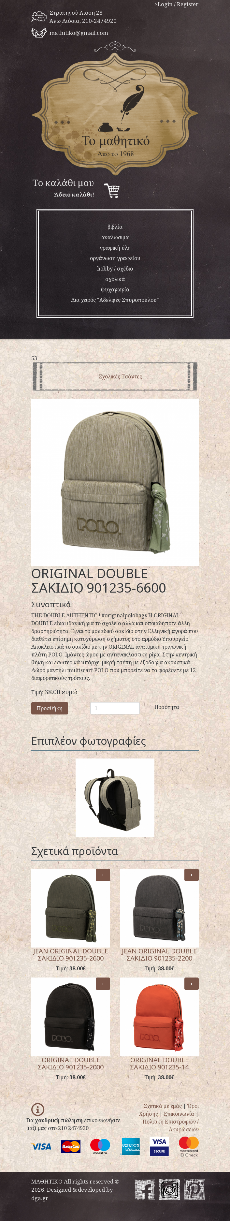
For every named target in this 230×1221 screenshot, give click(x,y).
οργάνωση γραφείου (115, 258)
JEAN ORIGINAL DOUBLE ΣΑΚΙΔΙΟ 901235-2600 (70, 955)
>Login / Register (176, 4)
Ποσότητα (156, 707)
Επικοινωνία (179, 1113)
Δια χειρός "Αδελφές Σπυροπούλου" (115, 299)
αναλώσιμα (115, 237)
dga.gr (40, 1198)
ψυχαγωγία (115, 289)
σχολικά (115, 279)
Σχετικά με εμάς (163, 1106)
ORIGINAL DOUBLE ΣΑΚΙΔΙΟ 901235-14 (159, 1063)
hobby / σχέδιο (115, 268)
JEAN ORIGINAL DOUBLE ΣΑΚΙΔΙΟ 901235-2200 (159, 955)
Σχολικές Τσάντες (120, 376)
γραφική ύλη (115, 247)
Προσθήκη (50, 708)
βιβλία (115, 226)
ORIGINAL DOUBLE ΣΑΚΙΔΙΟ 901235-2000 (71, 1063)
